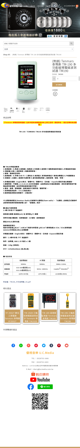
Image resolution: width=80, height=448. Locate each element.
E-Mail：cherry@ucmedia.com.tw (40, 369)
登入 (65, 6)
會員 (71, 6)
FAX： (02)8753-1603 (40, 362)
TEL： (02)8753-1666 (40, 358)
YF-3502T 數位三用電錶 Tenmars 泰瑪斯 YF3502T (12, 317)
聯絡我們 (48, 6)
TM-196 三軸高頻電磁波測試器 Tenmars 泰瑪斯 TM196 (67, 317)
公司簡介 (26, 6)
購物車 (73, 6)
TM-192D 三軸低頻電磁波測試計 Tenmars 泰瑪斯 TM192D (31, 317)
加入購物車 (59, 84)
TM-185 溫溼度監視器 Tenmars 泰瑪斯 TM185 (49, 315)
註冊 (68, 6)
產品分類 (33, 6)
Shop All (6, 54)
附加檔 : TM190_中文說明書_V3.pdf (17, 282)
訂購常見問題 (40, 6)
